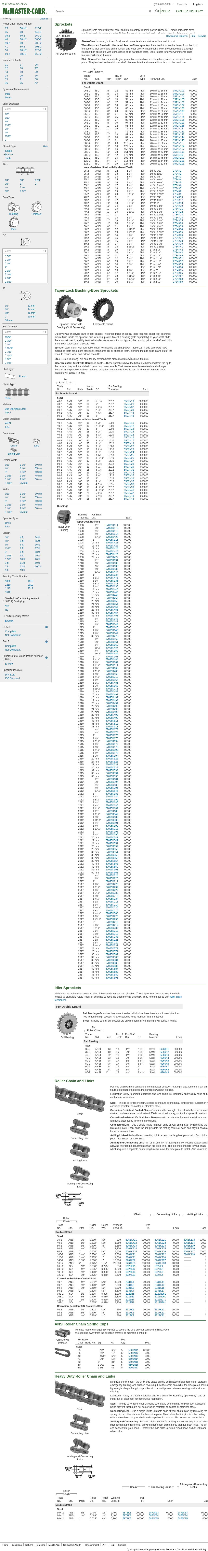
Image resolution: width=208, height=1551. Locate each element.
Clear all (44, 18)
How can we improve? (177, 36)
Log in (198, 4)
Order (164, 11)
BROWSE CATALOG (16, 4)
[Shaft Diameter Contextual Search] (25, 109)
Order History (189, 11)
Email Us (182, 4)
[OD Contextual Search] (25, 251)
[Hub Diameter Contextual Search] (25, 332)
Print (193, 36)
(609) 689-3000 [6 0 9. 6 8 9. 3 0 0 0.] (162, 4)
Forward (202, 36)
